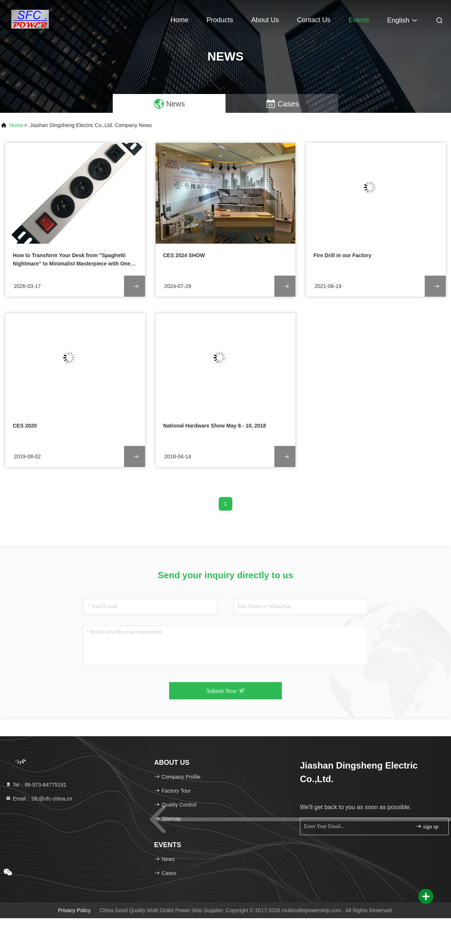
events (358, 20)
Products (219, 20)
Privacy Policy (74, 910)
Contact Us (313, 20)
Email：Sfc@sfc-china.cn (38, 799)
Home (179, 20)
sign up (427, 826)
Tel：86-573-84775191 (35, 785)
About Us (265, 20)
